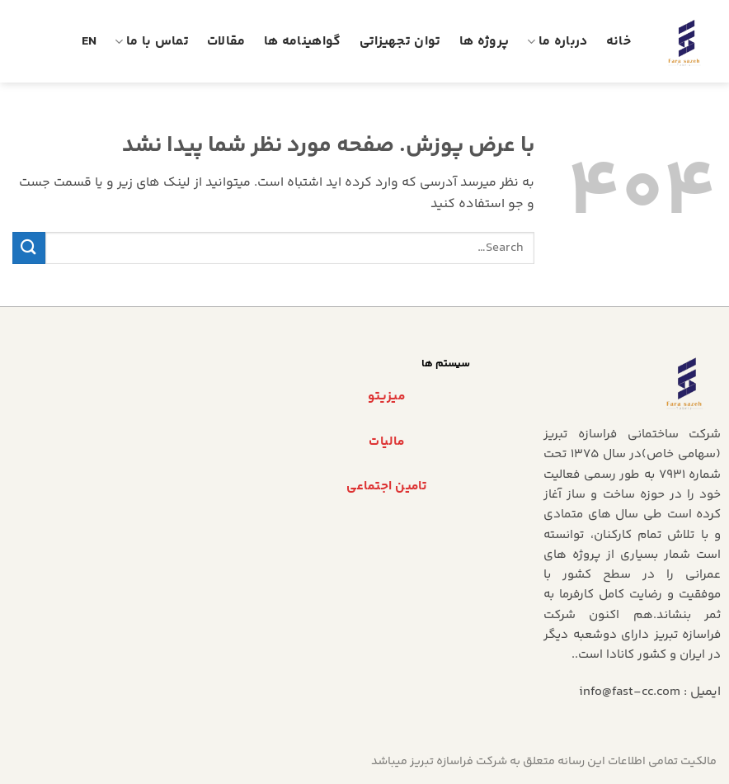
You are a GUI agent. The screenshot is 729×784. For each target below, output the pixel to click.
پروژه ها (484, 41)
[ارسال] (28, 248)
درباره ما (557, 41)
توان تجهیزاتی (400, 41)
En (89, 41)
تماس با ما (152, 41)
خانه (618, 41)
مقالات (226, 41)
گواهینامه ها (302, 41)
